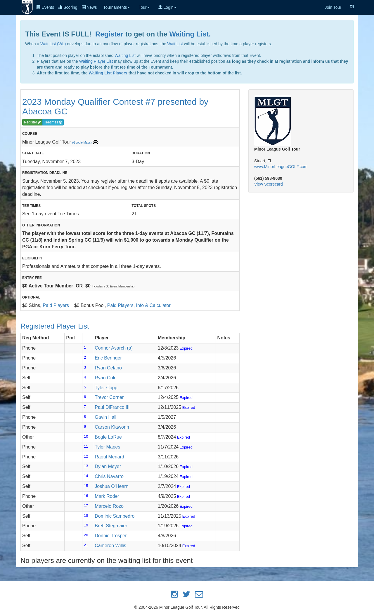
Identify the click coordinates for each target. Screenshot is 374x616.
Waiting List (125, 55)
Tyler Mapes (107, 446)
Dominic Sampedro (114, 516)
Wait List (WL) (53, 43)
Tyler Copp (106, 387)
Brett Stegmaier (111, 525)
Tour (143, 7)
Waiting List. (190, 34)
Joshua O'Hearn (111, 486)
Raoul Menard (109, 456)
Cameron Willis (110, 545)
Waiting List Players (108, 73)
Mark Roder (107, 496)
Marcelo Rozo (109, 506)
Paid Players (56, 305)
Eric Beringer (108, 357)
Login (167, 7)
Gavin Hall (105, 417)
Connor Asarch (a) (114, 347)
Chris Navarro (109, 476)
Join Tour (333, 7)
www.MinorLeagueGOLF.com (280, 166)
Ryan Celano (108, 367)
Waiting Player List (96, 61)
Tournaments (116, 7)
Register (109, 34)
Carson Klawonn (112, 427)
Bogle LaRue (108, 436)
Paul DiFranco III (112, 407)
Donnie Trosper (111, 535)
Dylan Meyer (108, 466)
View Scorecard (268, 184)
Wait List (175, 43)
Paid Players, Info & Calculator (139, 305)
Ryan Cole (106, 377)
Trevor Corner (109, 397)
